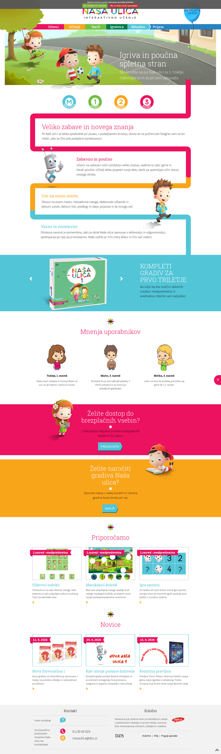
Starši (95, 27)
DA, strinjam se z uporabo (95, 6)
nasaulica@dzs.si (84, 738)
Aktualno (138, 27)
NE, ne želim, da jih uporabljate (123, 6)
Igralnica (117, 27)
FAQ (156, 735)
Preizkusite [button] (110, 446)
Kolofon (146, 735)
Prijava (158, 27)
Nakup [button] (110, 508)
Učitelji (74, 27)
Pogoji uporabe (169, 735)
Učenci (53, 27)
